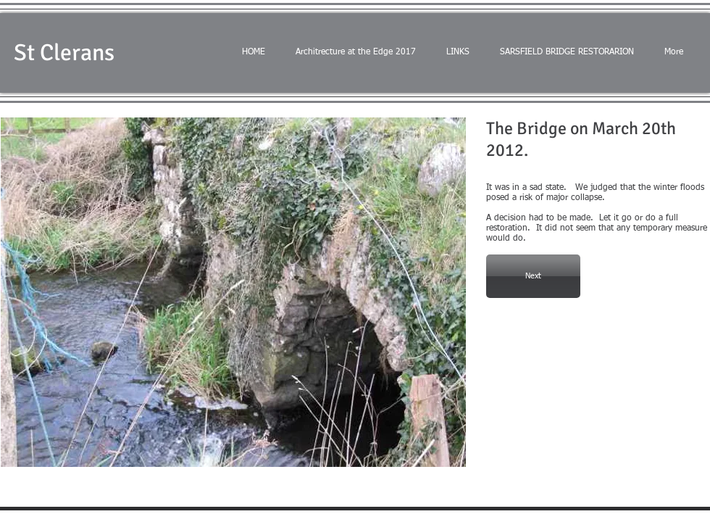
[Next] (533, 276)
